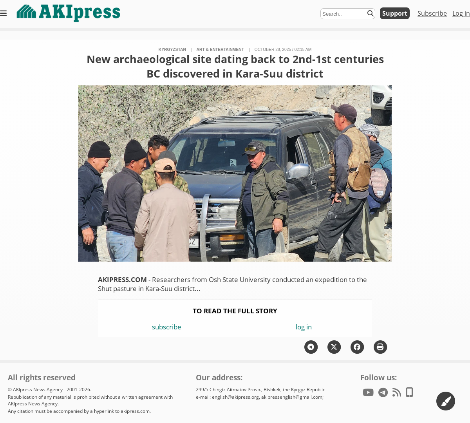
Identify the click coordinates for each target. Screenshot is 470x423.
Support (394, 13)
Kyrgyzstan (172, 49)
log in (304, 326)
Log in (461, 13)
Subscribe (432, 13)
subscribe (166, 326)
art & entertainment (220, 49)
